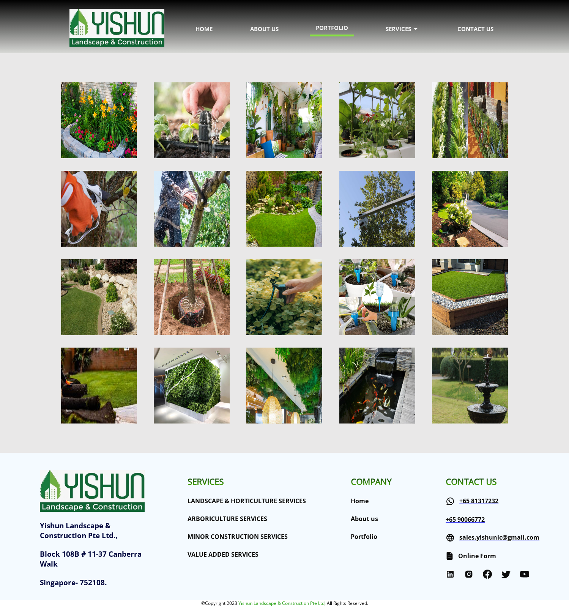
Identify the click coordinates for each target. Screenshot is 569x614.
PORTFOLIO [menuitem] (332, 27)
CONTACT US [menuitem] (475, 29)
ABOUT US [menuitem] (264, 29)
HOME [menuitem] (204, 29)
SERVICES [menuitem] (403, 28)
